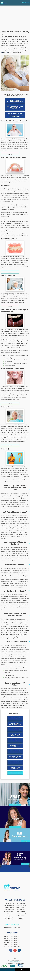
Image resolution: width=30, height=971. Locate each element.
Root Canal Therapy (9, 917)
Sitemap (11, 961)
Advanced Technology (21, 913)
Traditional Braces (21, 903)
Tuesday (6, 938)
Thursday (6, 942)
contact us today (4, 52)
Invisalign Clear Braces (21, 905)
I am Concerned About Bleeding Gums (15, 729)
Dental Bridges (9, 915)
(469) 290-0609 (25, 2)
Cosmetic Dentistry (20, 907)
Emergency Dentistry (21, 915)
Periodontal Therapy (9, 909)
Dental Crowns (9, 913)
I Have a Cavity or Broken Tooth (15, 735)
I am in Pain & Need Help (15, 762)
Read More (10, 154)
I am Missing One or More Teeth (15, 740)
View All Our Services (21, 918)
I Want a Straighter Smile (15, 751)
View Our (15, 773)
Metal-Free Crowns (21, 911)
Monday (6, 936)
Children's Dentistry (9, 907)
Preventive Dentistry (9, 903)
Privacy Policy (17, 961)
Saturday (6, 946)
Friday (5, 944)
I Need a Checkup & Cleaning (15, 718)
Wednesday (7, 940)
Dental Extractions (9, 919)
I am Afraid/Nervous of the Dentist (15, 757)
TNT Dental (21, 963)
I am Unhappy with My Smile (15, 746)
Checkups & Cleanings (9, 905)
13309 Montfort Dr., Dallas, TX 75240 (12, 927)
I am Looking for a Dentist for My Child (15, 724)
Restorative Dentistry (9, 911)
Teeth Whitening (21, 909)
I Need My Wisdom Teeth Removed (15, 768)
